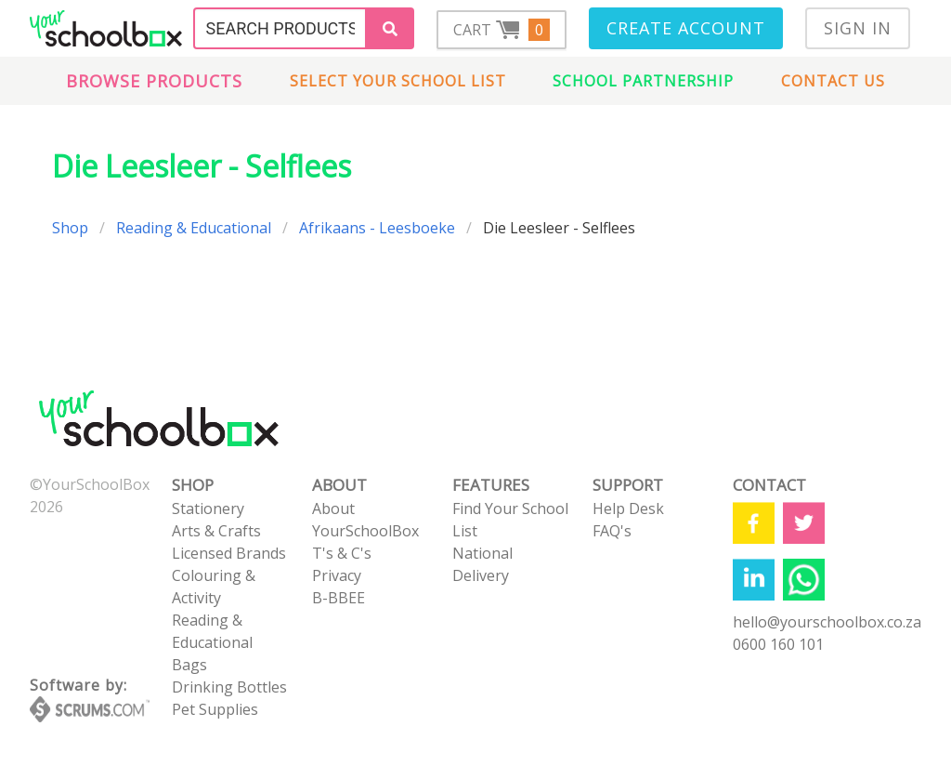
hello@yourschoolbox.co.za (827, 622)
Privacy (336, 575)
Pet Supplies (215, 709)
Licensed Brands (229, 553)
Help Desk (628, 508)
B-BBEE (338, 598)
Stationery (208, 508)
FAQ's (612, 531)
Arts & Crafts (216, 531)
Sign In (858, 28)
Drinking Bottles (229, 687)
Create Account (685, 28)
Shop (70, 228)
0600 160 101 (778, 644)
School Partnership (643, 81)
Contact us (833, 81)
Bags (189, 664)
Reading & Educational (193, 228)
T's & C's (341, 553)
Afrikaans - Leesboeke (377, 228)
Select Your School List (398, 81)
